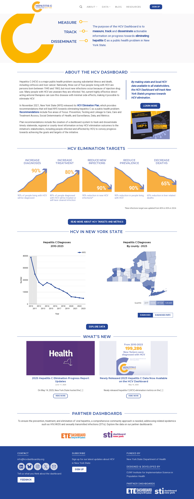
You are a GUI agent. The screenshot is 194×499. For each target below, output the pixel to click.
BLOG (118, 6)
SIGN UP (79, 469)
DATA (106, 6)
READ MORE (60, 396)
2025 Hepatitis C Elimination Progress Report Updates (60, 380)
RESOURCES (133, 6)
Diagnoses (145, 315)
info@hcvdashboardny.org (30, 459)
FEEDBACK (26, 479)
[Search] (81, 7)
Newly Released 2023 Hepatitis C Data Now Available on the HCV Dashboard (133, 380)
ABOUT (92, 6)
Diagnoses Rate (163, 315)
